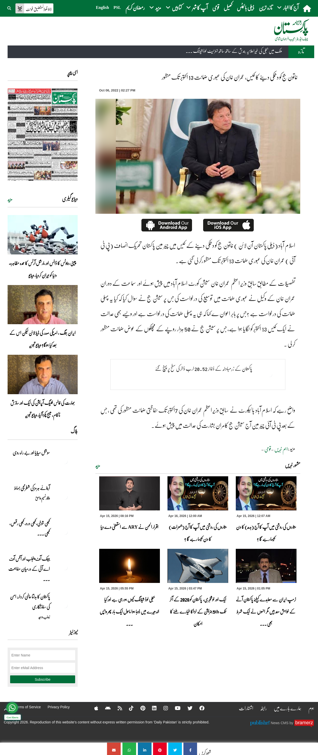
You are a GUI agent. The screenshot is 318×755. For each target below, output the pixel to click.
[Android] (104, 708)
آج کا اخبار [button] (288, 7)
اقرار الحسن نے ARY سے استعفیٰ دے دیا (129, 526)
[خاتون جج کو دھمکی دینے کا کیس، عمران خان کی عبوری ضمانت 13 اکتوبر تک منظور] (190, 749)
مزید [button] (155, 7)
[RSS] (116, 708)
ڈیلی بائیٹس (245, 7)
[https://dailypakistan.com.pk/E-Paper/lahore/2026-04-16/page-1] (43, 134)
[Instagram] (162, 708)
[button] (9, 7)
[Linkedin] (151, 708)
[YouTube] (174, 708)
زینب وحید (44, 616)
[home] (307, 8)
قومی (215, 7)
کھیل (228, 7)
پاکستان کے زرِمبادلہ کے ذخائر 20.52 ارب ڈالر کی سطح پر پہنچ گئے (203, 368)
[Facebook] (198, 708)
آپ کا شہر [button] (197, 7)
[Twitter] (187, 708)
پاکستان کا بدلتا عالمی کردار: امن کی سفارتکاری (30, 602)
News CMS (280, 723)
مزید (97, 465)
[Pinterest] (139, 708)
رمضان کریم (135, 7)
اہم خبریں (281, 449)
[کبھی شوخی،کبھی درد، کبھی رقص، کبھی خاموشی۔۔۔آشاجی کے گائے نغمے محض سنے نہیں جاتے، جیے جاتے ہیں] (65, 532)
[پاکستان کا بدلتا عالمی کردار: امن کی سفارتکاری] (65, 605)
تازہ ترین (265, 7)
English (102, 7)
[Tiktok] (128, 708)
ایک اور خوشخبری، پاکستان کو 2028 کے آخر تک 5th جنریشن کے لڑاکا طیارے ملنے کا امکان (197, 611)
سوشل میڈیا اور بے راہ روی (31, 452)
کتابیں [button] (174, 7)
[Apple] (93, 708)
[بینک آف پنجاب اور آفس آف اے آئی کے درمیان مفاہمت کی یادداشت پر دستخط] (65, 567)
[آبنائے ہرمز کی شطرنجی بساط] (65, 497)
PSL (117, 7)
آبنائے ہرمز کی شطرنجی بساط (32, 488)
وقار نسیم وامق (42, 498)
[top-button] (6, 709)
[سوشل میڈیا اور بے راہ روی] (65, 461)
